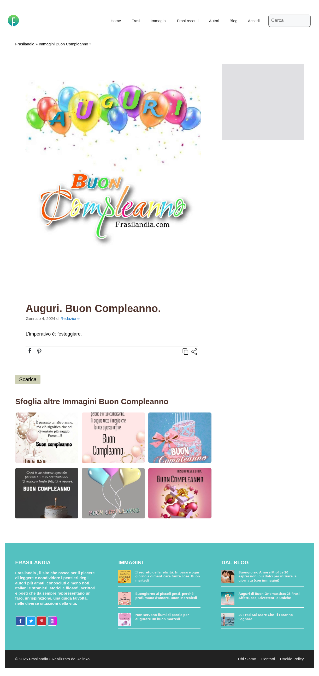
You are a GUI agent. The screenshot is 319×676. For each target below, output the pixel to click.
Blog (234, 21)
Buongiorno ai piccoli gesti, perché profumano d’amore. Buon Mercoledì (166, 595)
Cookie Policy (292, 659)
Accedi (254, 21)
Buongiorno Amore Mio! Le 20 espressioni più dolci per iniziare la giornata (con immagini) (267, 576)
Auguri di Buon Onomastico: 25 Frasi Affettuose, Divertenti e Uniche (268, 595)
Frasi (136, 21)
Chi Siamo (247, 659)
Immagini (159, 21)
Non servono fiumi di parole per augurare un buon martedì (162, 616)
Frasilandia (24, 44)
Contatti (268, 659)
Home (116, 21)
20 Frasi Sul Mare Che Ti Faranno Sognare (265, 616)
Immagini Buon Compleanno (63, 44)
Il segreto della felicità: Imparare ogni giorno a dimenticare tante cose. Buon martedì (167, 576)
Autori (214, 21)
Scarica (28, 379)
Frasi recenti (188, 21)
